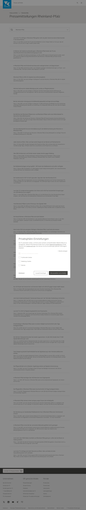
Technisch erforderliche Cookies (29, 253)
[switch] (62, 251)
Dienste (23, 265)
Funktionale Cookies (26, 257)
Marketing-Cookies (26, 261)
